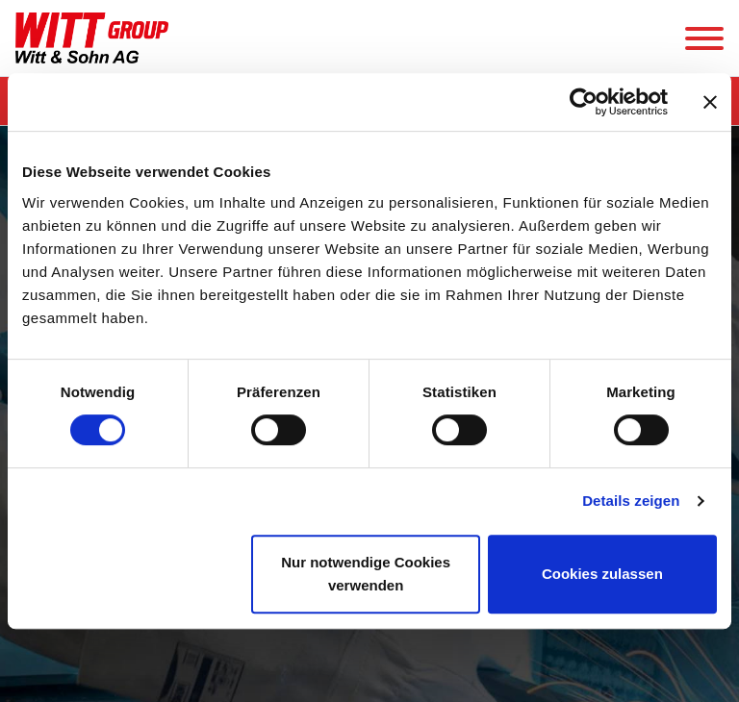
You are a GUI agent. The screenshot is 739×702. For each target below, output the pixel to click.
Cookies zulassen (602, 573)
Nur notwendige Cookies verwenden (365, 573)
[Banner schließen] (710, 102)
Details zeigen (630, 500)
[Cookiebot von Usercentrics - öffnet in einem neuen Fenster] (583, 102)
